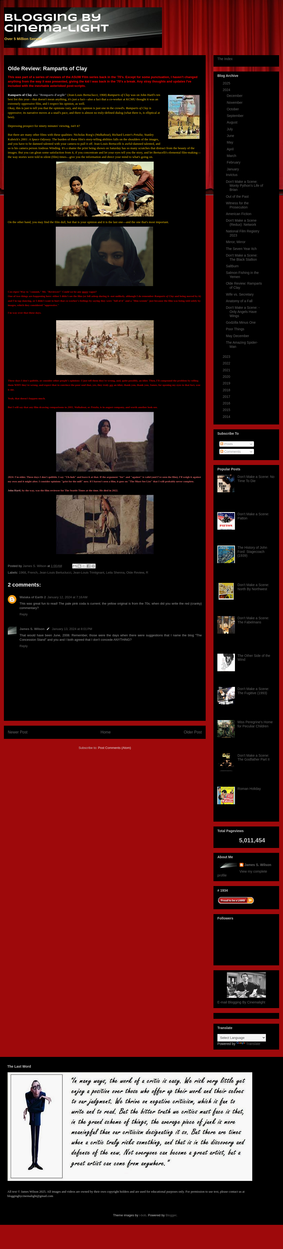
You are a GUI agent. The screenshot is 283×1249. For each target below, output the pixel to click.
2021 (227, 370)
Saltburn (232, 266)
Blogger (171, 1215)
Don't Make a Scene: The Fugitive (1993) (253, 691)
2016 (227, 403)
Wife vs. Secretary (240, 294)
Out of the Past (237, 196)
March (232, 156)
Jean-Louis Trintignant (88, 572)
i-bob (142, 1215)
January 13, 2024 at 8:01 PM (72, 629)
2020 (227, 377)
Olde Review (135, 572)
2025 (227, 83)
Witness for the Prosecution (237, 205)
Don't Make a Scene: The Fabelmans (253, 620)
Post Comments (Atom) (114, 748)
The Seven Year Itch (241, 249)
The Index (224, 59)
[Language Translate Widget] (241, 1038)
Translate (248, 1044)
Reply (24, 614)
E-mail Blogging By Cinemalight (241, 1002)
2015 (227, 410)
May (230, 142)
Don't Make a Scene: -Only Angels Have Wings (243, 312)
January (233, 169)
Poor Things (235, 329)
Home (106, 732)
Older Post (193, 732)
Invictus (231, 175)
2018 (227, 390)
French (33, 572)
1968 (22, 572)
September (235, 116)
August (232, 122)
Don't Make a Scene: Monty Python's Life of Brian (244, 186)
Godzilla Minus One (241, 322)
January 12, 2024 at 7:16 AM (67, 597)
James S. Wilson (32, 629)
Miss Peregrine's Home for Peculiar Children (255, 724)
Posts (226, 444)
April (230, 149)
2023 (227, 357)
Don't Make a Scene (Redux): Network (241, 222)
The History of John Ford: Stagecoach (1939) (252, 552)
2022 (227, 363)
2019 (227, 383)
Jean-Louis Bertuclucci (55, 572)
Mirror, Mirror (235, 242)
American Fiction (238, 214)
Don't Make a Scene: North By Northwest (253, 587)
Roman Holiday (249, 789)
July (230, 129)
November (235, 102)
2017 (227, 397)
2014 (227, 417)
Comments (230, 452)
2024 (227, 90)
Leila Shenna (115, 572)
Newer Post (18, 732)
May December (237, 336)
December (235, 96)
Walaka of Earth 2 (33, 597)
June (231, 136)
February (234, 162)
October (233, 109)
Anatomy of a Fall (239, 301)
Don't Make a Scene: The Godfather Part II (254, 758)
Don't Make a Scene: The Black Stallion (242, 257)
